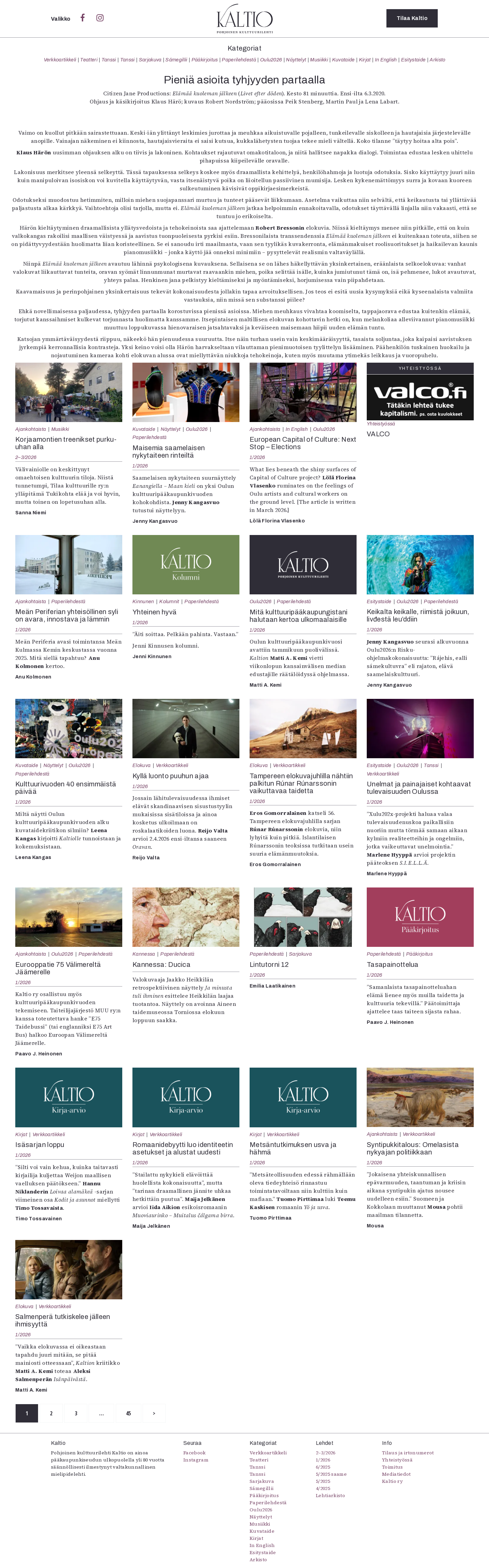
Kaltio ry (392, 1481)
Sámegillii (176, 59)
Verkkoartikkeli (60, 59)
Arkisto (437, 59)
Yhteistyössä (381, 423)
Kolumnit (169, 601)
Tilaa (412, 18)
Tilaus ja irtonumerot (408, 1453)
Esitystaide (413, 59)
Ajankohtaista (30, 429)
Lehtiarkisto (330, 1495)
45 (130, 1413)
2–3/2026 (25, 457)
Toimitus (392, 1467)
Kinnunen (143, 601)
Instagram (196, 1460)
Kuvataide (343, 59)
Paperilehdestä (239, 59)
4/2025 (323, 1488)
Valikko (61, 19)
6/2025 (323, 1467)
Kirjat (365, 59)
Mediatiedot (396, 1474)
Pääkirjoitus (205, 59)
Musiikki (319, 59)
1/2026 (140, 466)
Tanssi (109, 59)
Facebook (194, 1453)
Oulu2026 (271, 59)
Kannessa (143, 954)
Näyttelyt (296, 59)
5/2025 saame (331, 1474)
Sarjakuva (150, 59)
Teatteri (88, 59)
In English (386, 59)
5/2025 (323, 1481)
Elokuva (141, 765)
